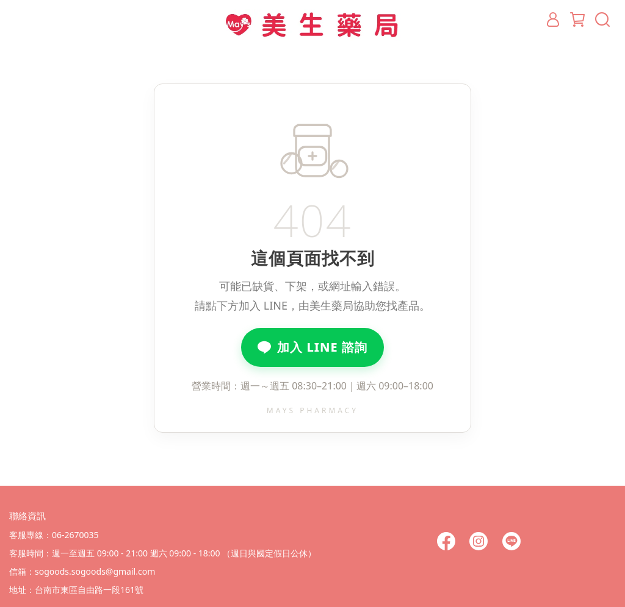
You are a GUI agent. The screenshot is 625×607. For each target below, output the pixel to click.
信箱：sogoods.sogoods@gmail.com (82, 571)
